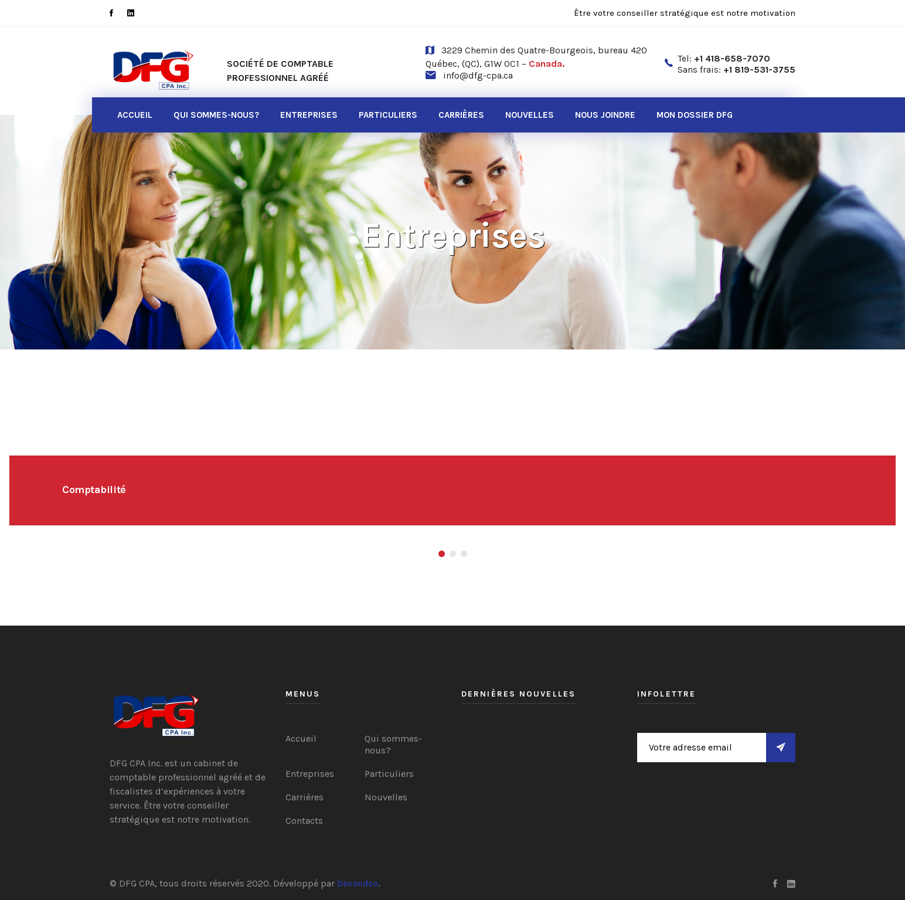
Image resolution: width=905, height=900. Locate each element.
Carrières (461, 115)
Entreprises (309, 115)
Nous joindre (605, 115)
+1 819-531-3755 (759, 69)
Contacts (304, 820)
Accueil (134, 115)
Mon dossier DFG (694, 115)
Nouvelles (529, 115)
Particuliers (388, 115)
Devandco (357, 883)
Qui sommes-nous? (216, 115)
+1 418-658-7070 (732, 58)
